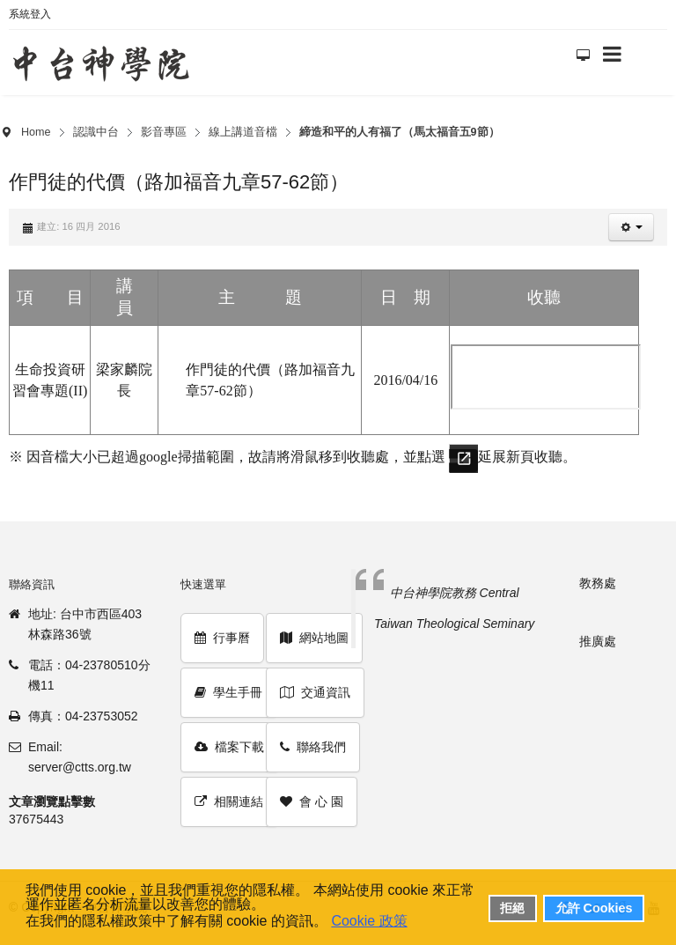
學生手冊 (228, 692)
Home (36, 132)
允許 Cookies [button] (594, 908)
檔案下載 (229, 747)
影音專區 (164, 132)
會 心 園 (311, 801)
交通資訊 (315, 692)
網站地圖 (314, 638)
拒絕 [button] (512, 908)
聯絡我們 (313, 747)
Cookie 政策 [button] (369, 920)
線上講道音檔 (243, 132)
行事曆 (222, 638)
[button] (631, 227)
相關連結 (229, 801)
